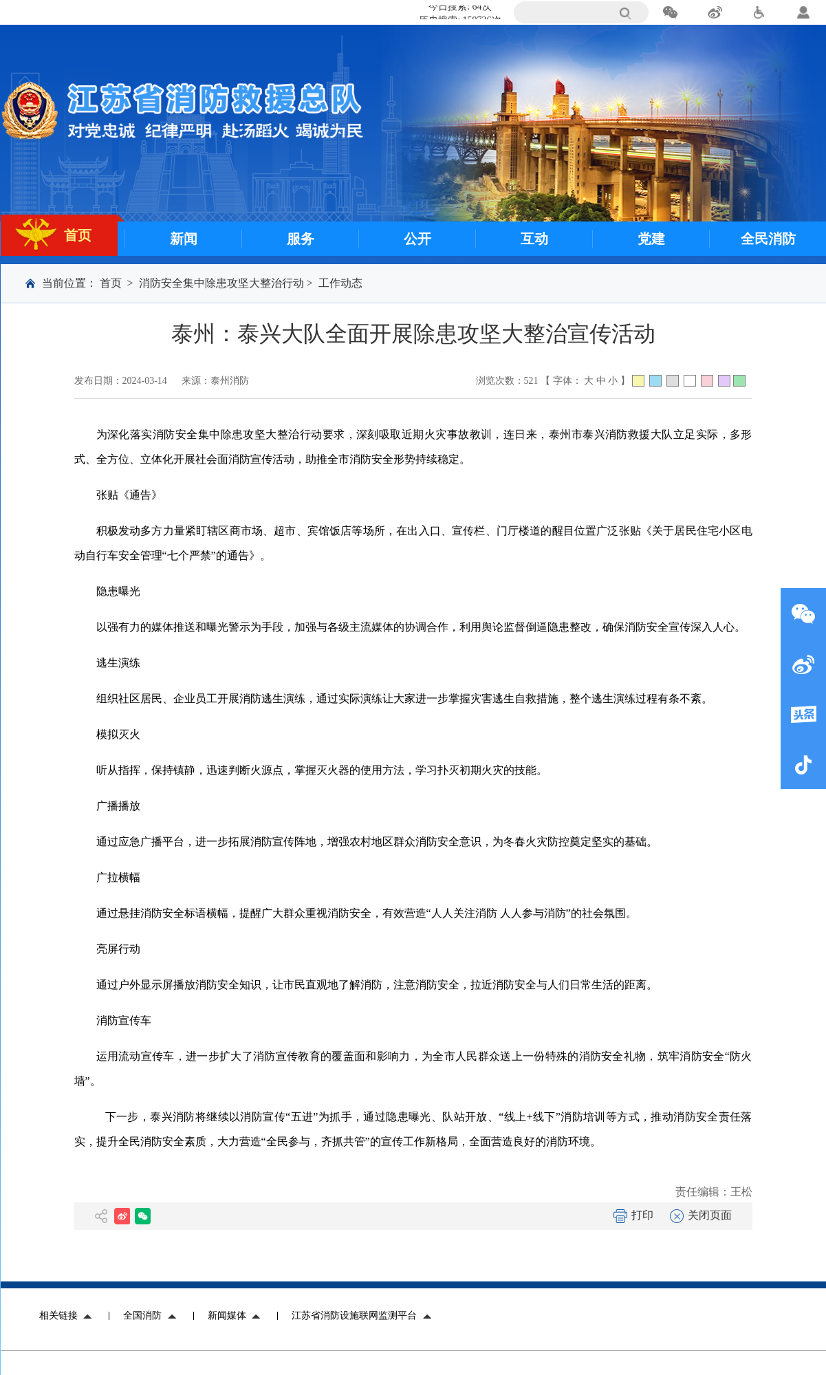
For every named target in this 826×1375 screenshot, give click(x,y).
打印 (633, 1215)
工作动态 (340, 283)
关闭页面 (701, 1215)
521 (531, 381)
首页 (111, 283)
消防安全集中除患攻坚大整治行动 (221, 283)
